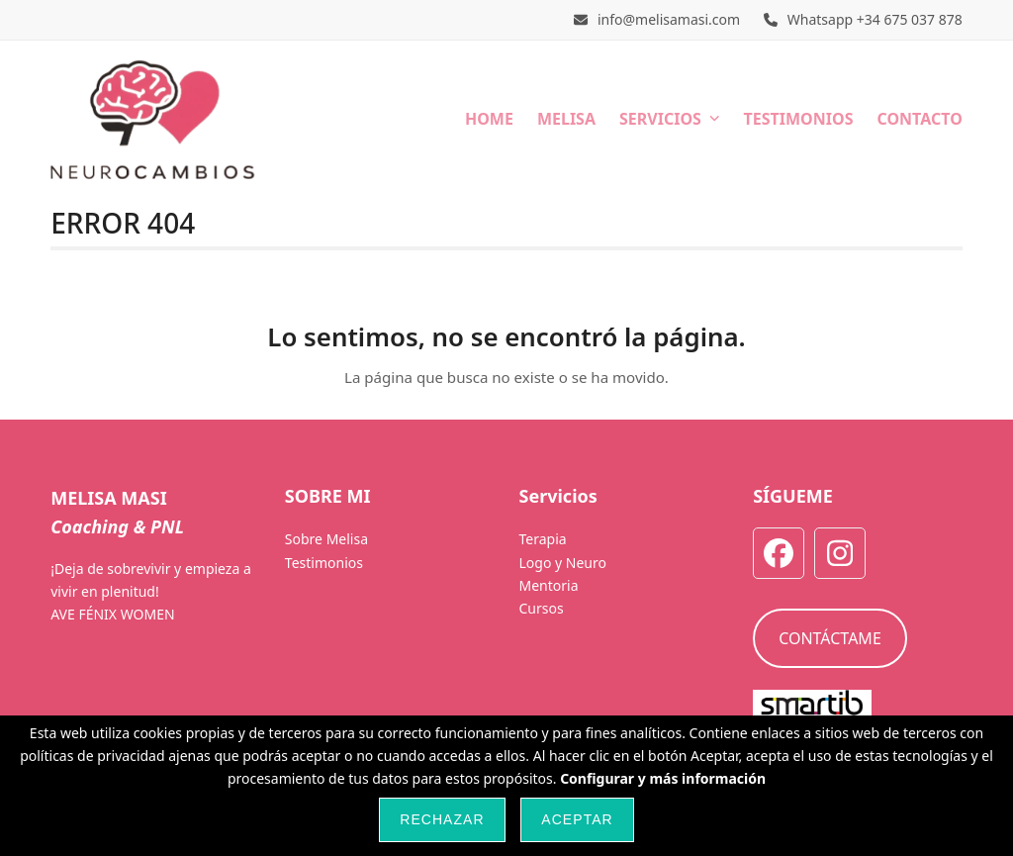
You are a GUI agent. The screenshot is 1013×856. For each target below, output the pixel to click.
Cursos (540, 608)
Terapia (542, 538)
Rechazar (442, 819)
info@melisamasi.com (669, 19)
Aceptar (576, 819)
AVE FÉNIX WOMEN (112, 614)
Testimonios (324, 562)
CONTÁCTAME (830, 638)
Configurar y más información (663, 778)
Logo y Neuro (561, 562)
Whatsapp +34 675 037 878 (875, 19)
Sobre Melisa (326, 538)
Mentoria (548, 585)
